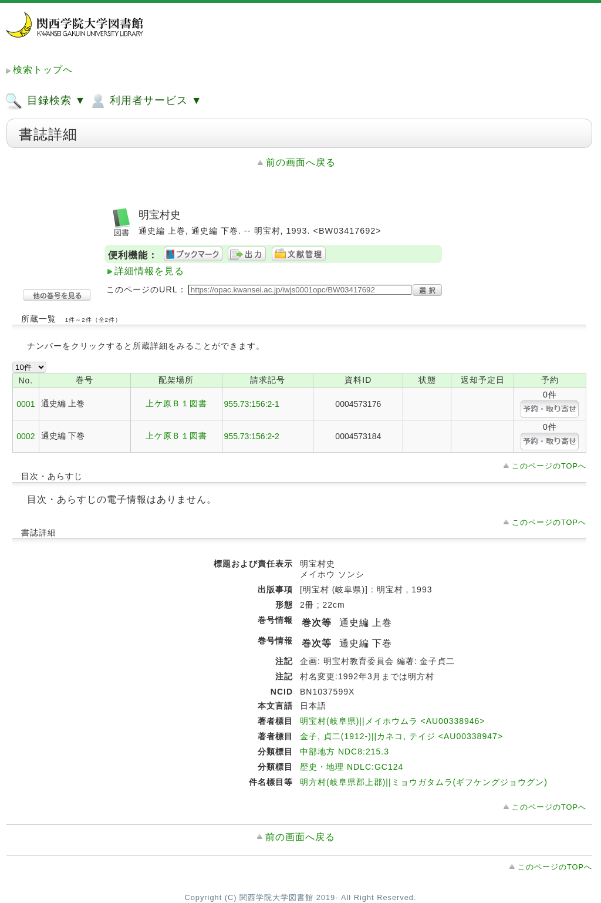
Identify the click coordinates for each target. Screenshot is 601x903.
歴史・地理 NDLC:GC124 (351, 766)
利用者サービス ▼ (145, 101)
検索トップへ (43, 70)
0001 (25, 404)
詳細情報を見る (149, 271)
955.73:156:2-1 (251, 404)
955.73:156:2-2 (251, 436)
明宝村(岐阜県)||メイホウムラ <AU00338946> (392, 721)
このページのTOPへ (549, 465)
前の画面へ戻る (301, 162)
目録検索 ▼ (45, 101)
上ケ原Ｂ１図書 (176, 403)
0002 (25, 436)
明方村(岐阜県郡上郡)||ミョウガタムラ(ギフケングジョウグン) (424, 782)
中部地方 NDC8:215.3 (344, 751)
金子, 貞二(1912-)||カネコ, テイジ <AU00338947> (401, 736)
